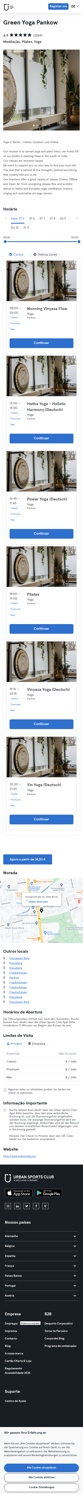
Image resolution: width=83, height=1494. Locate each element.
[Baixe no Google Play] (48, 1193)
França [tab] (40, 1266)
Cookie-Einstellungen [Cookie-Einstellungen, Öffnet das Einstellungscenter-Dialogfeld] (41, 1487)
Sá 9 (63, 218)
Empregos (11, 1323)
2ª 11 (26, 227)
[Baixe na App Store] (18, 1193)
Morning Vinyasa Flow (47, 309)
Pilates (33, 595)
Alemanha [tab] (40, 1236)
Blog (8, 1346)
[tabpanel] (41, 1065)
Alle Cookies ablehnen (41, 1477)
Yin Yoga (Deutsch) (44, 785)
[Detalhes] (41, 281)
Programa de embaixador (61, 1346)
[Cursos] (16, 254)
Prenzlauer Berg (19, 958)
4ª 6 (32, 218)
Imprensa (11, 1331)
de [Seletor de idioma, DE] (75, 6)
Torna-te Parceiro (56, 1331)
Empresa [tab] (36, 1043)
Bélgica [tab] (40, 1246)
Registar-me (58, 6)
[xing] (45, 1206)
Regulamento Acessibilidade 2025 (17, 1370)
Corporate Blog (54, 1338)
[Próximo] (77, 219)
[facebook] (36, 1206)
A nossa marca (14, 1353)
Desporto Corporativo (59, 1323)
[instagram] (8, 1206)
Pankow (14, 977)
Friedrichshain (18, 973)
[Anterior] (6, 219)
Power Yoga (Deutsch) (47, 499)
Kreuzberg (15, 963)
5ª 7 (42, 218)
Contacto (11, 1338)
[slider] (5, 242)
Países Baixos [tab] (40, 1275)
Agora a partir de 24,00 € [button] (28, 859)
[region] (41, 1460)
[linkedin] (17, 1206)
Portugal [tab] (40, 1285)
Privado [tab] (14, 1043)
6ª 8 (52, 218)
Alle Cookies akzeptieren (41, 1467)
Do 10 (15, 227)
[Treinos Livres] (45, 254)
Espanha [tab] (40, 1256)
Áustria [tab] (40, 1295)
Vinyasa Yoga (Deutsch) (48, 690)
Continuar (41, 343)
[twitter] (27, 1206)
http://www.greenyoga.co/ (19, 1156)
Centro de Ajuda (15, 1401)
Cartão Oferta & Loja (18, 1361)
